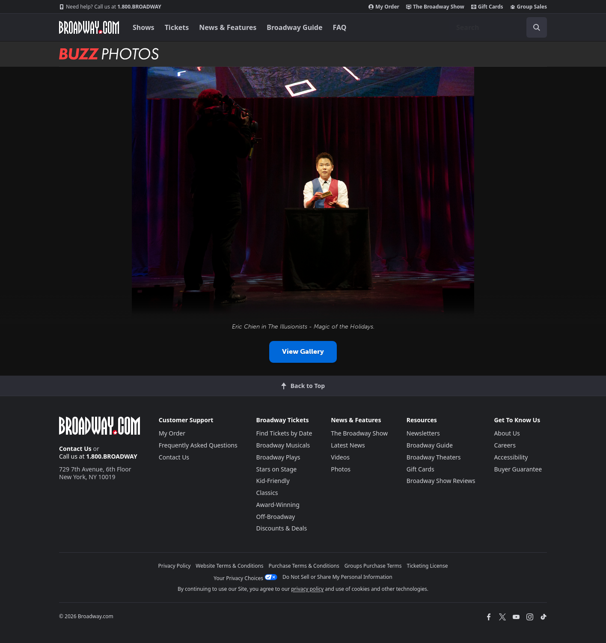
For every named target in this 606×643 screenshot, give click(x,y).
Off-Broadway (275, 517)
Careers (504, 445)
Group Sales (528, 6)
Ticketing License (427, 565)
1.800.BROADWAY (110, 6)
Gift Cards (487, 6)
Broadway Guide (294, 27)
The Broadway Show (435, 6)
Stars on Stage (276, 469)
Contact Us (75, 448)
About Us (507, 433)
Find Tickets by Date (284, 433)
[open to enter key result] (536, 27)
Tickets (177, 27)
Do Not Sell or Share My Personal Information (337, 577)
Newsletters (423, 433)
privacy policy (307, 589)
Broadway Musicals (283, 445)
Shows (143, 27)
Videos (340, 457)
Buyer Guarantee (518, 469)
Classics (267, 493)
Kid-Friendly (273, 481)
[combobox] (498, 27)
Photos (341, 469)
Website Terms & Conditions (229, 565)
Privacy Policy (174, 565)
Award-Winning (278, 505)
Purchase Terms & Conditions (304, 565)
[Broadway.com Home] (89, 27)
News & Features (227, 27)
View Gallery (303, 351)
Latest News (348, 445)
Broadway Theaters (434, 457)
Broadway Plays (278, 457)
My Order (383, 6)
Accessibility (511, 457)
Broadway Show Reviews (441, 481)
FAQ (340, 27)
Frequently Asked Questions (198, 445)
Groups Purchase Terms (373, 565)
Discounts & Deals (281, 528)
